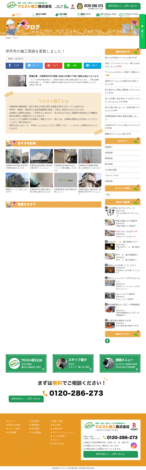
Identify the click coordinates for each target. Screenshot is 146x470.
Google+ (53, 66)
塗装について (84, 14)
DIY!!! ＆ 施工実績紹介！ (127, 255)
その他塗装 (36, 432)
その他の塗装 (111, 170)
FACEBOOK (107, 340)
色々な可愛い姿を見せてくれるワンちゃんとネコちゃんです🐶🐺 (122, 100)
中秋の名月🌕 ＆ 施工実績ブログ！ (122, 242)
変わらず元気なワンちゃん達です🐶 (121, 58)
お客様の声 (58, 429)
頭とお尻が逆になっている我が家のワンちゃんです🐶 (122, 109)
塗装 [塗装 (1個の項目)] (108, 195)
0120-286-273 (94, 7)
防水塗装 (109, 164)
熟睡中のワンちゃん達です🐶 (118, 134)
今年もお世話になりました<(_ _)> (120, 208)
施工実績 (62, 14)
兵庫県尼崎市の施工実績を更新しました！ (121, 117)
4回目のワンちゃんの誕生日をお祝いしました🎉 (122, 82)
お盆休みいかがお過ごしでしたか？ (120, 265)
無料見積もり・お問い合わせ (122, 6)
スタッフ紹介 (14, 429)
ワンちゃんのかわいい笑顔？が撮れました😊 (122, 73)
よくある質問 (58, 436)
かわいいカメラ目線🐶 (125, 294)
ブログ (56, 440)
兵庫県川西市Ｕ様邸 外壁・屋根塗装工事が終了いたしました (89, 191)
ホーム (17, 14)
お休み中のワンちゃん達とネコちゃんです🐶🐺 (122, 126)
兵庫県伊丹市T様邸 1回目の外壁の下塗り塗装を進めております (69, 76)
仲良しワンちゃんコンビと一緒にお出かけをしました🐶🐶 (122, 64)
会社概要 (12, 432)
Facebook (14, 66)
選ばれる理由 (39, 14)
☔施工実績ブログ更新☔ (126, 221)
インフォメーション (129, 14)
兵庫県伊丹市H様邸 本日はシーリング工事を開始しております (65, 167)
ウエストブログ (112, 175)
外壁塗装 (109, 153)
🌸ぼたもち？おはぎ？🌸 (126, 231)
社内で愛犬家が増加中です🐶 (118, 321)
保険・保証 (58, 421)
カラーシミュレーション (106, 14)
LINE (73, 66)
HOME (8, 38)
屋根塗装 (109, 158)
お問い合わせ (58, 444)
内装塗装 (109, 181)
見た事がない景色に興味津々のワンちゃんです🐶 (122, 91)
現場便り (109, 147)
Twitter (34, 66)
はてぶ (92, 66)
